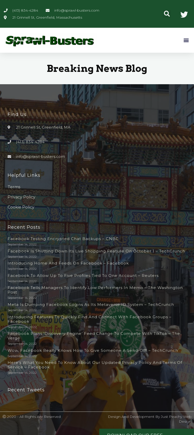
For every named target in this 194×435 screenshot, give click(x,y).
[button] (167, 14)
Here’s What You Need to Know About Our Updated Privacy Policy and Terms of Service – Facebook (95, 364)
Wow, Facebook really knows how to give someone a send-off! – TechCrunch (93, 350)
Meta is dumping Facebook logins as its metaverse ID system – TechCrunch (91, 304)
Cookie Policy (21, 207)
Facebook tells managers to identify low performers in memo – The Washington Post (95, 290)
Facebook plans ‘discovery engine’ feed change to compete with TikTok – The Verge (94, 335)
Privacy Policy (21, 197)
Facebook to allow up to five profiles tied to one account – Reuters (83, 275)
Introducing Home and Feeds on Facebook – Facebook (68, 263)
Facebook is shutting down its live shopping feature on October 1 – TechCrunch (96, 251)
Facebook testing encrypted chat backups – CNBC (63, 238)
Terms (14, 187)
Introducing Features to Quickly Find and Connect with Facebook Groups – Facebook (90, 319)
